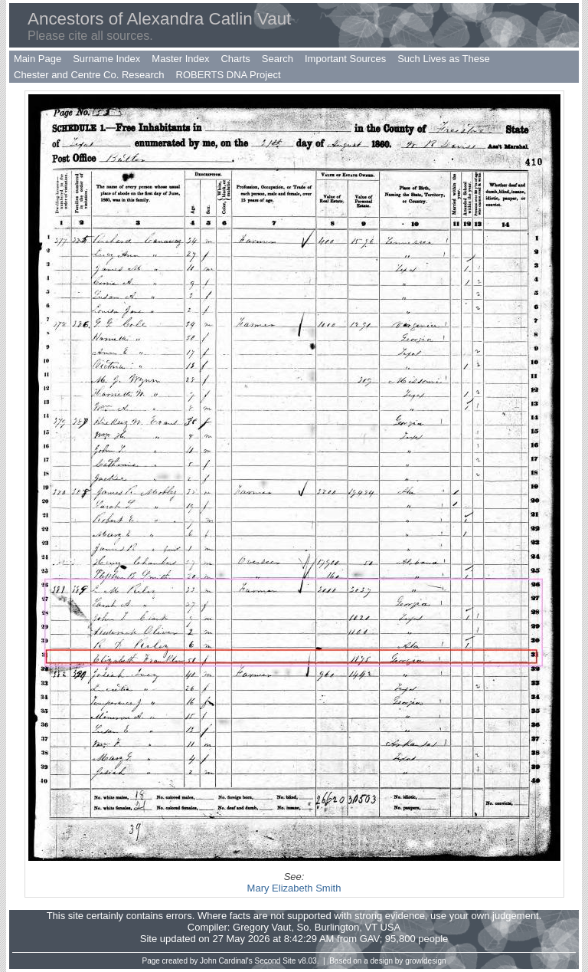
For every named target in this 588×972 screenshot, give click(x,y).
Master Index (180, 58)
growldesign (425, 961)
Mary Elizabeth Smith (294, 888)
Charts (235, 58)
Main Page (37, 58)
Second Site (275, 961)
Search (277, 58)
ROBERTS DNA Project (228, 74)
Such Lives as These (443, 58)
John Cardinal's (226, 961)
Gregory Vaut (262, 927)
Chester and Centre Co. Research (89, 74)
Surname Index (106, 58)
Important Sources (345, 58)
